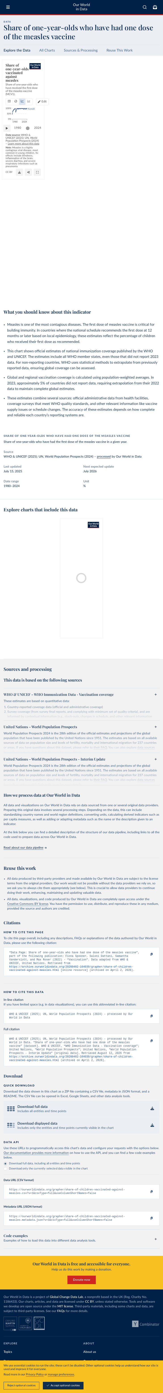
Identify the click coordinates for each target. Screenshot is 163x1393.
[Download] (136, 296)
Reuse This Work (120, 50)
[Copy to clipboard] (147, 954)
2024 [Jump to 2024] (151, 281)
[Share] (144, 296)
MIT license (65, 1314)
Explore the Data (17, 50)
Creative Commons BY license (27, 904)
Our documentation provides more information (36, 1159)
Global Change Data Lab (66, 1305)
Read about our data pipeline (25, 847)
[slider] (29, 281)
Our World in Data (81, 7)
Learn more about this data (115, 288)
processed (104, 456)
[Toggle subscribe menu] (154, 7)
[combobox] (145, 7)
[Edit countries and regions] (137, 77)
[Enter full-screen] (153, 296)
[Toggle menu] (8, 7)
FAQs (61, 1319)
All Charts (47, 50)
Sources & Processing (81, 50)
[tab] (14, 78)
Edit (139, 77)
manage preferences (61, 1374)
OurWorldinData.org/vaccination (23, 298)
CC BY (46, 298)
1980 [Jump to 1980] (19, 281)
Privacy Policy (35, 1374)
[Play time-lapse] (9, 281)
